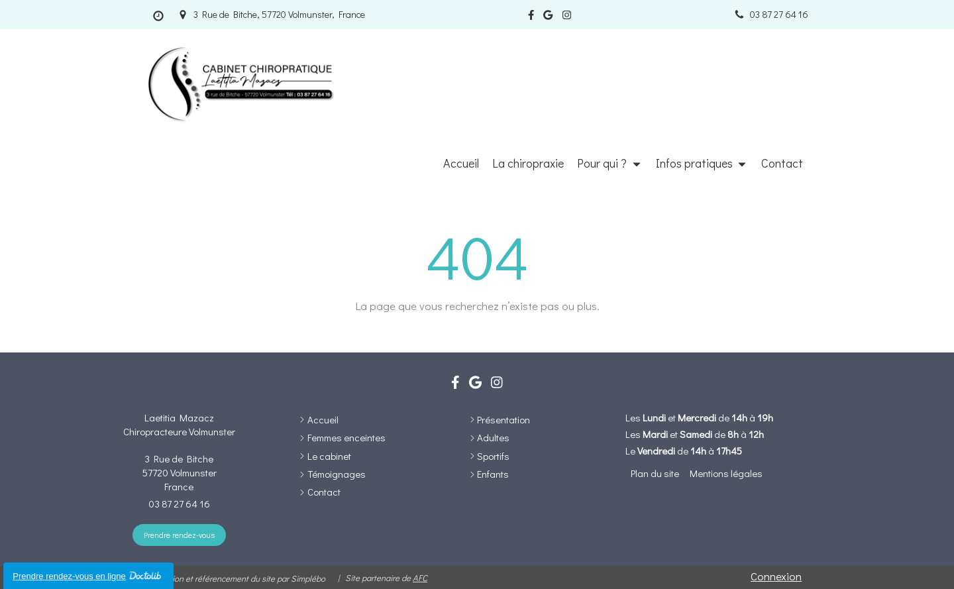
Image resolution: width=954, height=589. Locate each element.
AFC (420, 577)
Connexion (776, 576)
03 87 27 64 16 (179, 503)
